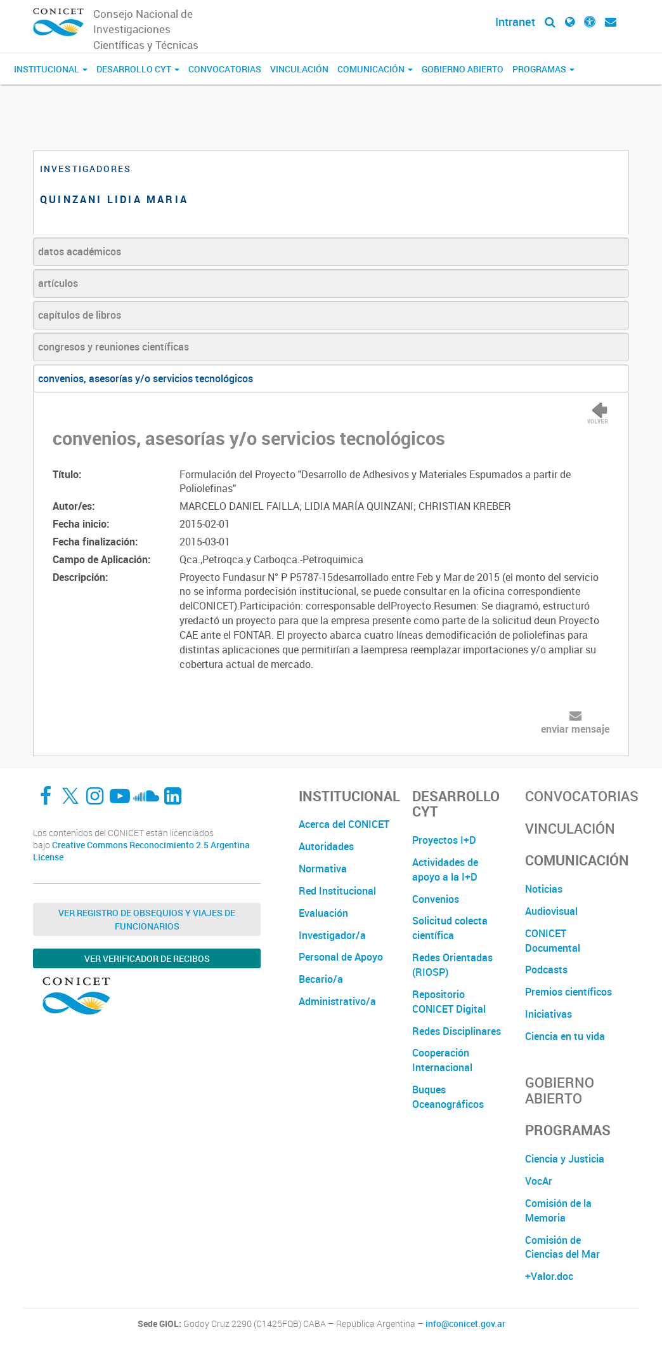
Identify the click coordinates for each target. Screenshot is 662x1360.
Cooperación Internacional (442, 1060)
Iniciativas (548, 1014)
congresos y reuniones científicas (113, 347)
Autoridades (326, 846)
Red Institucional (337, 891)
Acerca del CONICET (344, 824)
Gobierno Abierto (462, 69)
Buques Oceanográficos (448, 1097)
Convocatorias (224, 69)
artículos (58, 283)
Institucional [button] (51, 69)
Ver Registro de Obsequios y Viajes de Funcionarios (146, 919)
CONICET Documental (552, 940)
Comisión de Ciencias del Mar (562, 1247)
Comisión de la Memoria (558, 1210)
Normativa (323, 869)
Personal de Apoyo (341, 957)
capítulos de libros (79, 315)
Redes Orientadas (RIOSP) (452, 964)
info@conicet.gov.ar (465, 1324)
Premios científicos (568, 992)
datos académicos (79, 251)
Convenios (435, 899)
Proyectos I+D (444, 840)
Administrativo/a (337, 1001)
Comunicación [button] (375, 69)
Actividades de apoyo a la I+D (445, 869)
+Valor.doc (549, 1276)
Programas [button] (543, 69)
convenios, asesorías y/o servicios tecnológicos (145, 378)
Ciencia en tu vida (565, 1036)
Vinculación (299, 69)
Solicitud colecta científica (450, 928)
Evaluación (323, 913)
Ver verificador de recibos (147, 958)
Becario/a (321, 979)
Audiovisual (551, 911)
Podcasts (546, 970)
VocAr (538, 1181)
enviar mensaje (575, 729)
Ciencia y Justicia (564, 1159)
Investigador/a (332, 935)
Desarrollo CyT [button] (137, 69)
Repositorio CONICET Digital (449, 1001)
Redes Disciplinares (456, 1031)
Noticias (543, 889)
